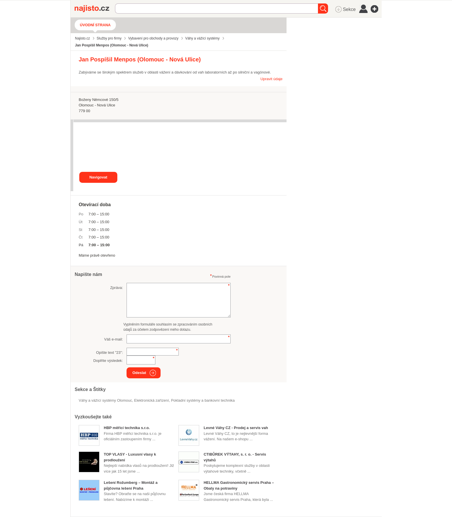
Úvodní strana (95, 25)
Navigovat (98, 177)
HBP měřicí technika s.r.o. (127, 428)
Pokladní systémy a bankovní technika (203, 400)
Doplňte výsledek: (108, 360)
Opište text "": (109, 352)
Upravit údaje (271, 79)
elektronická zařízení (151, 400)
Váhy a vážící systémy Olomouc (105, 400)
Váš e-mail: (113, 339)
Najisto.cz (95, 8)
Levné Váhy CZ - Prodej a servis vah (236, 428)
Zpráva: (116, 287)
